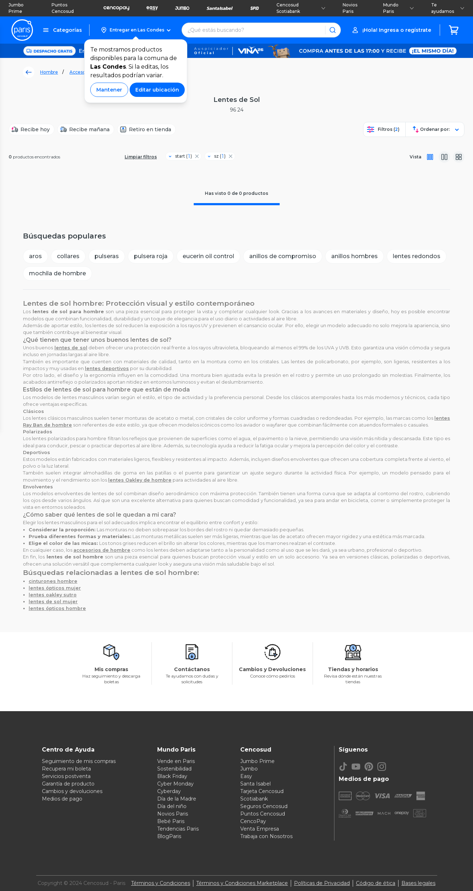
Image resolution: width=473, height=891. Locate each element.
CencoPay (253, 821)
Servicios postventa (66, 776)
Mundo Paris (398, 8)
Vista (415, 156)
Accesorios (81, 72)
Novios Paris (350, 8)
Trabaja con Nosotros (266, 836)
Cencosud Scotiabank (300, 8)
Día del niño (172, 806)
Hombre (49, 72)
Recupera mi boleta (66, 769)
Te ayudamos (447, 8)
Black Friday (172, 776)
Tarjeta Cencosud (262, 791)
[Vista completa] (430, 157)
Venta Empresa (259, 829)
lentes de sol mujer (53, 601)
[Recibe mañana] (86, 129)
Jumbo (249, 769)
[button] (135, 30)
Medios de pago (62, 799)
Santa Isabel (255, 784)
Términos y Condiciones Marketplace (242, 883)
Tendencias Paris (178, 829)
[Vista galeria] (458, 157)
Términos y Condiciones (160, 883)
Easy (246, 776)
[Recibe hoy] (31, 129)
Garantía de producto (68, 784)
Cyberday (169, 791)
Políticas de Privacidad (322, 883)
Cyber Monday (175, 784)
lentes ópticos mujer (55, 588)
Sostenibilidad (174, 769)
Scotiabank (254, 799)
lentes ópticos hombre (57, 608)
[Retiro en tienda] (146, 129)
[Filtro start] (180, 156)
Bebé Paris (170, 821)
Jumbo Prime (16, 8)
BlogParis (169, 836)
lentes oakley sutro (53, 594)
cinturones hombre (53, 581)
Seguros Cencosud (264, 806)
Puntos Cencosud (63, 8)
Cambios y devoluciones (72, 791)
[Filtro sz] (217, 156)
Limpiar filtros (141, 156)
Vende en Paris (176, 761)
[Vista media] (444, 157)
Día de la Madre (176, 799)
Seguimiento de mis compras (79, 761)
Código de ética (375, 883)
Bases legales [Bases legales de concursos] (418, 883)
